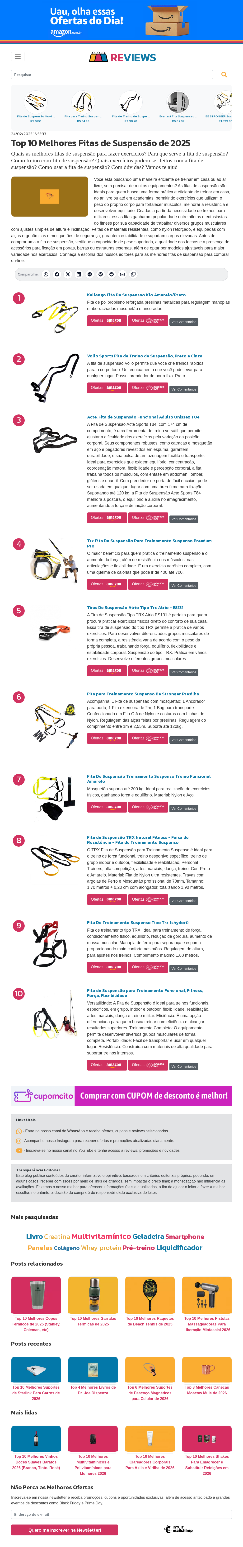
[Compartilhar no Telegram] (89, 274)
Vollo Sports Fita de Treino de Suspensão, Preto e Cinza (144, 356)
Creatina (57, 1236)
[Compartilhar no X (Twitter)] (67, 274)
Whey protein (101, 1247)
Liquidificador (179, 1247)
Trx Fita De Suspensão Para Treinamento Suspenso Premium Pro (149, 543)
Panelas (40, 1247)
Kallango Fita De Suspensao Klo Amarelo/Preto (136, 295)
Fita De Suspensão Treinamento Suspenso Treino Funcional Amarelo (149, 779)
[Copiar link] (133, 274)
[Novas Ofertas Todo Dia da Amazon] (121, 20)
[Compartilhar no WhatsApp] (46, 274)
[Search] (112, 74)
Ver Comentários (184, 322)
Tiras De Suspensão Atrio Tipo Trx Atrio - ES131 (135, 607)
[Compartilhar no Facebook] (56, 274)
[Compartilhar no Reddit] (111, 274)
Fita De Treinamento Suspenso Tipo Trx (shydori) (138, 922)
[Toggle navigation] (17, 56)
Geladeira (148, 1236)
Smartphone (184, 1236)
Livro (34, 1236)
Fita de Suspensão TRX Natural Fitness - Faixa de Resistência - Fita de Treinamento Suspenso (138, 840)
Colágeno (67, 1248)
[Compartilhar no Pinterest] (100, 274)
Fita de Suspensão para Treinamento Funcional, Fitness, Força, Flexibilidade (145, 993)
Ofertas (107, 320)
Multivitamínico (101, 1236)
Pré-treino (139, 1247)
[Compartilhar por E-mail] (122, 274)
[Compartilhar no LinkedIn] (78, 274)
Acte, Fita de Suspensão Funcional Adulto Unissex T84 (143, 417)
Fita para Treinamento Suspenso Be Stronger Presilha (143, 694)
